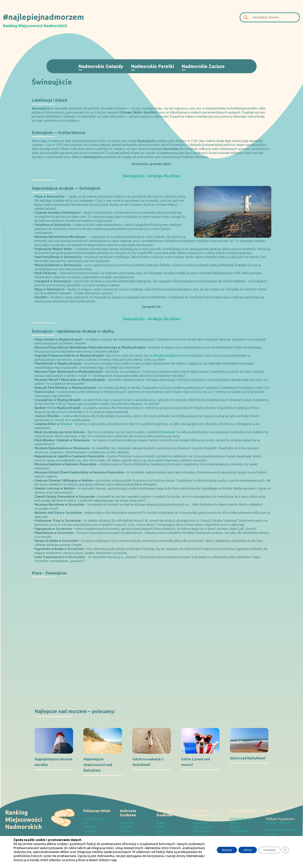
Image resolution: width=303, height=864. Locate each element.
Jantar (233, 822)
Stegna (234, 827)
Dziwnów (126, 827)
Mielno (161, 823)
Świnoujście (201, 831)
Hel (85, 822)
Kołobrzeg (200, 823)
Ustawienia (267, 850)
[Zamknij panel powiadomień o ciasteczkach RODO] (285, 850)
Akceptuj (220, 850)
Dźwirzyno (200, 835)
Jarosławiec (164, 835)
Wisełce (66, 424)
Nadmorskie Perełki (152, 66)
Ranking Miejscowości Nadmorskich (35, 25)
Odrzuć (243, 850)
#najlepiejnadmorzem (43, 16)
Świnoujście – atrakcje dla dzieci (151, 176)
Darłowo (126, 831)
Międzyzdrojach (165, 355)
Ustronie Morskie (132, 835)
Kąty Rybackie (239, 831)
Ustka (160, 827)
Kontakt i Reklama (278, 822)
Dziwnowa (166, 432)
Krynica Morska (240, 819)
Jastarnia (89, 827)
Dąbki (160, 831)
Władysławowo (94, 819)
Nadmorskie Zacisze (203, 66)
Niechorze (127, 823)
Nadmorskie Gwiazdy (100, 66)
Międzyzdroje (202, 827)
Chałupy (89, 831)
